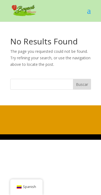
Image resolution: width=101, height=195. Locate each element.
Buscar (82, 84)
